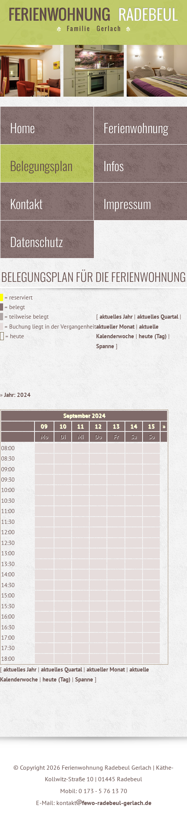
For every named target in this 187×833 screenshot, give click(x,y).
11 (80, 426)
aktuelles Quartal (157, 316)
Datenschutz (36, 241)
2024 (98, 415)
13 (116, 426)
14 (133, 426)
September (76, 415)
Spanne (105, 346)
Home (22, 127)
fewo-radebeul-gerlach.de (113, 803)
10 (62, 426)
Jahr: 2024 (17, 394)
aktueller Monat (115, 326)
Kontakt (26, 203)
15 (151, 426)
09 (44, 426)
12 (98, 426)
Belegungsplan (41, 165)
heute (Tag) (153, 336)
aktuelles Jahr (116, 316)
